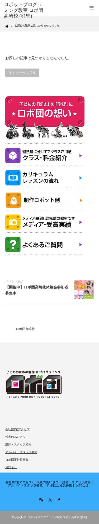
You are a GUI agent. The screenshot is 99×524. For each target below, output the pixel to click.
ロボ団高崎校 (25, 329)
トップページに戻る (22, 72)
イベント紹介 (14, 281)
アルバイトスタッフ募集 (21, 452)
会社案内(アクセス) (17, 429)
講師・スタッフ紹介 (18, 444)
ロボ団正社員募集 (17, 459)
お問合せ (11, 467)
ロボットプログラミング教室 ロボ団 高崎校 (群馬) (57, 517)
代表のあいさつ (15, 436)
